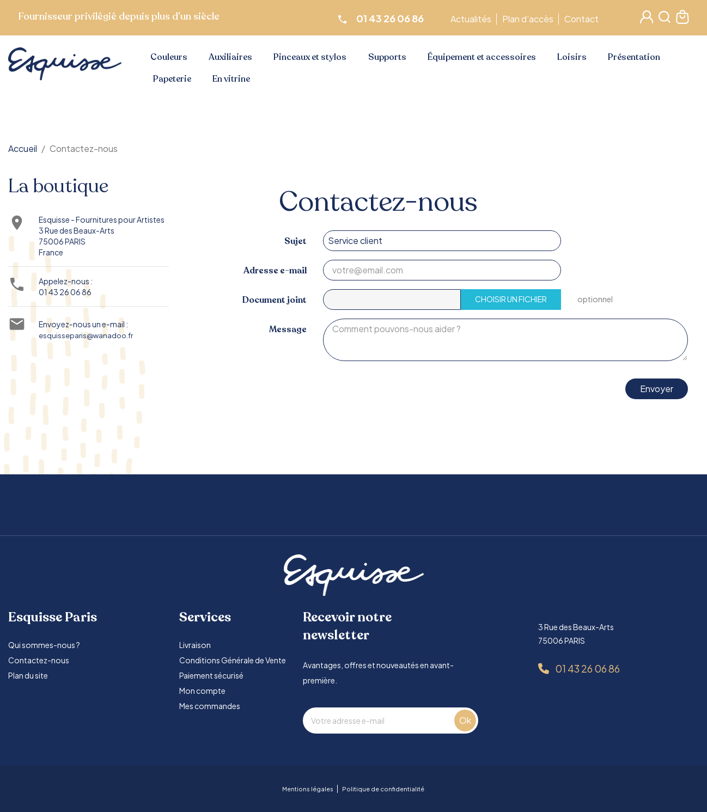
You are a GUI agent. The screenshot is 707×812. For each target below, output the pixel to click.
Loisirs (572, 57)
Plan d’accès (529, 19)
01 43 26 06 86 (65, 292)
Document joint (274, 300)
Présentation (634, 57)
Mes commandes (209, 706)
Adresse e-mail (275, 270)
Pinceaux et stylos (309, 57)
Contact (583, 19)
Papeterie (172, 79)
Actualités (472, 19)
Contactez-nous (38, 660)
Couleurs (168, 57)
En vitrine (231, 79)
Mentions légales (307, 788)
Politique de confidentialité (383, 788)
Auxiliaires (230, 57)
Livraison (195, 645)
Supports (387, 57)
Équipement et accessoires (482, 57)
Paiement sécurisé (211, 675)
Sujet (295, 241)
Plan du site (28, 675)
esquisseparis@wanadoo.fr (86, 335)
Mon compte (202, 690)
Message (288, 329)
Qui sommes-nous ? (44, 645)
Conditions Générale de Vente (232, 660)
